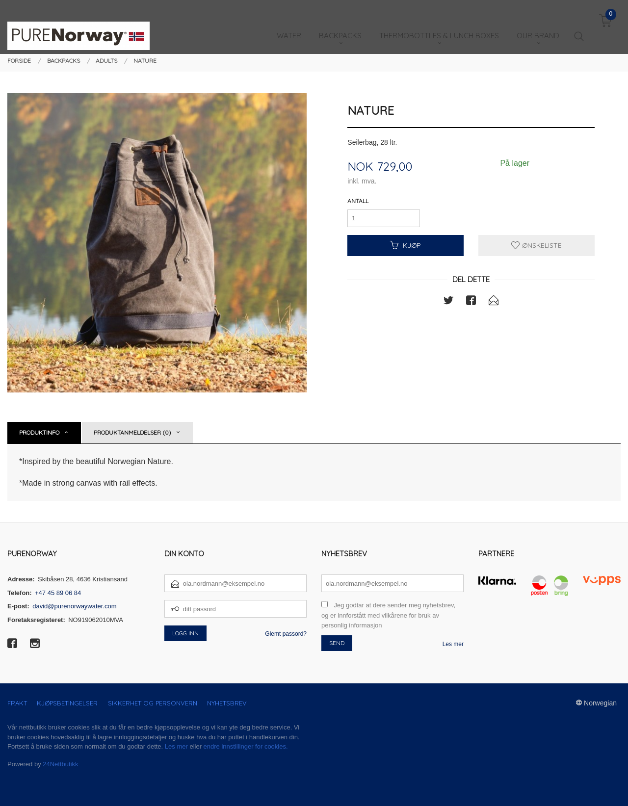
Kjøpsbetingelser (67, 703)
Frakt (17, 703)
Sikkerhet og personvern (152, 703)
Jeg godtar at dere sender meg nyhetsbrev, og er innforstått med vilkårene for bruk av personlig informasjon (388, 615)
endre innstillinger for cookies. (246, 746)
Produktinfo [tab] (39, 432)
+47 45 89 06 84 (58, 593)
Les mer (453, 644)
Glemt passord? (286, 633)
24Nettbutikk (60, 764)
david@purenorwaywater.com (74, 606)
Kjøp (405, 245)
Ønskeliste (536, 245)
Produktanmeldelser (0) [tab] (132, 432)
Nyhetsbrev (227, 703)
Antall (357, 201)
